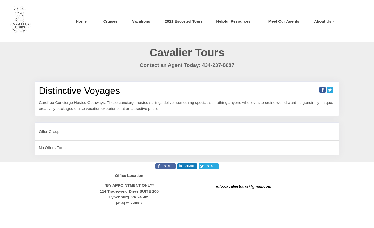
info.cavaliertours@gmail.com (243, 186)
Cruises (110, 21)
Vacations (141, 21)
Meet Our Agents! (284, 21)
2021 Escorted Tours (184, 21)
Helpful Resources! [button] (234, 21)
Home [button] (81, 21)
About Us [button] (322, 21)
